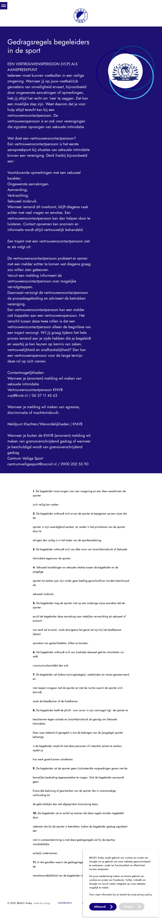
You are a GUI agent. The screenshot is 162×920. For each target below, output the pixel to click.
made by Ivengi (42, 903)
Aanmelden (65, 903)
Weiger (128, 906)
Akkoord (100, 907)
